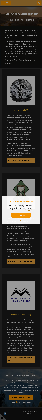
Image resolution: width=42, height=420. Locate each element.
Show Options (21, 221)
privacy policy (28, 210)
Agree (21, 215)
